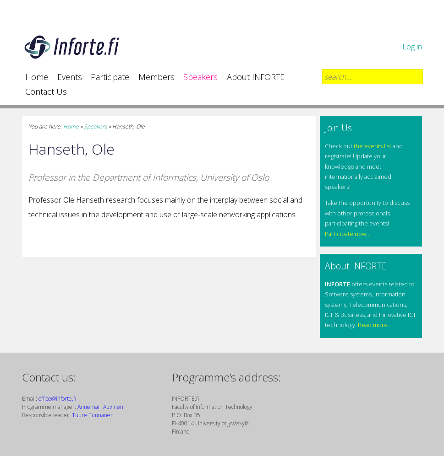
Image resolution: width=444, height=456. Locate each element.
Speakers (200, 76)
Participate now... (347, 234)
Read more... (375, 325)
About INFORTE (256, 76)
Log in (412, 47)
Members (156, 76)
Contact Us (46, 91)
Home (36, 76)
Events (69, 76)
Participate (110, 76)
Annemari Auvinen (100, 407)
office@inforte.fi (57, 398)
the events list (372, 146)
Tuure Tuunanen (93, 415)
